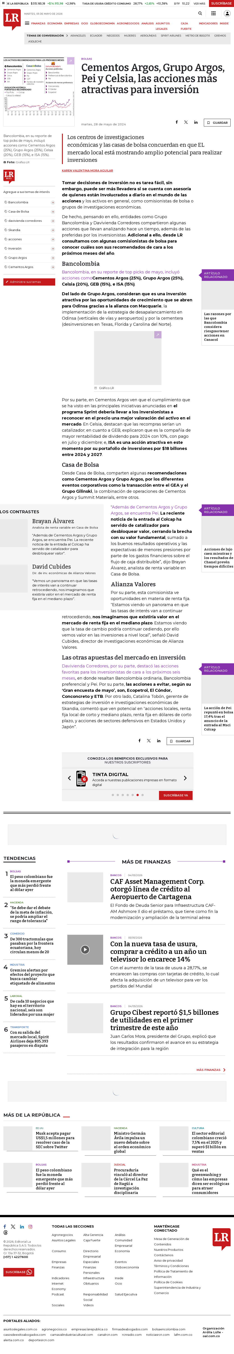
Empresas (59, 1262)
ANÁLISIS (147, 23)
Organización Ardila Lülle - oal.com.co (213, 1332)
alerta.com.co (13, 1340)
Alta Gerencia (93, 1235)
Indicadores (60, 1278)
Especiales (91, 1262)
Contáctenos (163, 1255)
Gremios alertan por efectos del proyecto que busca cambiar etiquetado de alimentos (32, 976)
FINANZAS (38, 23)
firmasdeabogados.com (130, 1329)
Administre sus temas (23, 282)
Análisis (120, 1235)
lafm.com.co (183, 1334)
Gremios (220, 35)
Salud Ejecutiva (126, 1294)
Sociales (58, 1305)
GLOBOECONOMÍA (102, 23)
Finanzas (58, 1267)
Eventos (121, 1262)
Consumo (59, 1251)
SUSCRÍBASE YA (176, 795)
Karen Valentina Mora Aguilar (87, 170)
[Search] (200, 13)
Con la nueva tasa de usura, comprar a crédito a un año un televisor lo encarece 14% (158, 951)
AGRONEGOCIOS (128, 23)
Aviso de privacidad (168, 1260)
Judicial (119, 1164)
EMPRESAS (71, 23)
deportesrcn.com (41, 1340)
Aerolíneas (148, 35)
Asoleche (35, 41)
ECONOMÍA (55, 23)
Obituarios (91, 1283)
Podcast (58, 1294)
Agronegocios (62, 1235)
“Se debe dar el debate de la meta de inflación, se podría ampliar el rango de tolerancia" (31, 914)
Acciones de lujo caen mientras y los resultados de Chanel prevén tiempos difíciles (218, 557)
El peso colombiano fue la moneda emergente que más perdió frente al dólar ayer (31, 883)
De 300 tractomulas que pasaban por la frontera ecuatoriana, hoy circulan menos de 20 (32, 945)
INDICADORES (208, 23)
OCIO (84, 23)
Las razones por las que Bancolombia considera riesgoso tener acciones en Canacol (217, 327)
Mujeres (130, 35)
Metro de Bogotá (198, 35)
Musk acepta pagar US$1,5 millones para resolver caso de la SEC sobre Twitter (55, 1140)
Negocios (113, 35)
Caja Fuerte (91, 1240)
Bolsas (15, 871)
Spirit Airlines (171, 35)
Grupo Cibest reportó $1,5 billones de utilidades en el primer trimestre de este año (164, 1020)
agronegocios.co (54, 1329)
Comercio (17, 933)
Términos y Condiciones (171, 1266)
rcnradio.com (132, 1334)
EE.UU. (40, 1128)
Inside (119, 1278)
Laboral (16, 996)
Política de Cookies (168, 1282)
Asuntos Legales (63, 1240)
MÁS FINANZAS (208, 1070)
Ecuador (96, 35)
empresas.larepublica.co (89, 1329)
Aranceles (78, 35)
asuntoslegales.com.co (20, 1329)
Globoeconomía (127, 1267)
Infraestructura (93, 1278)
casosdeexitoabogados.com (24, 1334)
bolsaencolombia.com (168, 1329)
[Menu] (27, 23)
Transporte (19, 1027)
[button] (68, 779)
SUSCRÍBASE (221, 3)
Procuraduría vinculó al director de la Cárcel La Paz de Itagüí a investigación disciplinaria (131, 1181)
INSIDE (224, 23)
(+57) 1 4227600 (15, 1257)
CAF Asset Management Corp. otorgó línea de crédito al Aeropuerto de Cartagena (157, 889)
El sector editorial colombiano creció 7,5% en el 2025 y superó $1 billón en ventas (209, 1142)
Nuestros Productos (168, 1249)
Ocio (118, 1283)
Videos (88, 1305)
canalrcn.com (108, 1334)
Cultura (198, 1128)
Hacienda (16, 902)
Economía (122, 1251)
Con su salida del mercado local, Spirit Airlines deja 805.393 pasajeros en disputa (29, 1039)
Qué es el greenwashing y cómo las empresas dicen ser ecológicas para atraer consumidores (210, 1181)
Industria (17, 964)
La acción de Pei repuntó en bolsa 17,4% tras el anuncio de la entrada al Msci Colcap (218, 718)
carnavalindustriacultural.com (71, 1334)
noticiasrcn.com (158, 1334)
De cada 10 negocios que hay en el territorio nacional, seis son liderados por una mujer (32, 1008)
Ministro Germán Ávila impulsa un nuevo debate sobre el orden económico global (132, 1142)
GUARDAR (217, 122)
